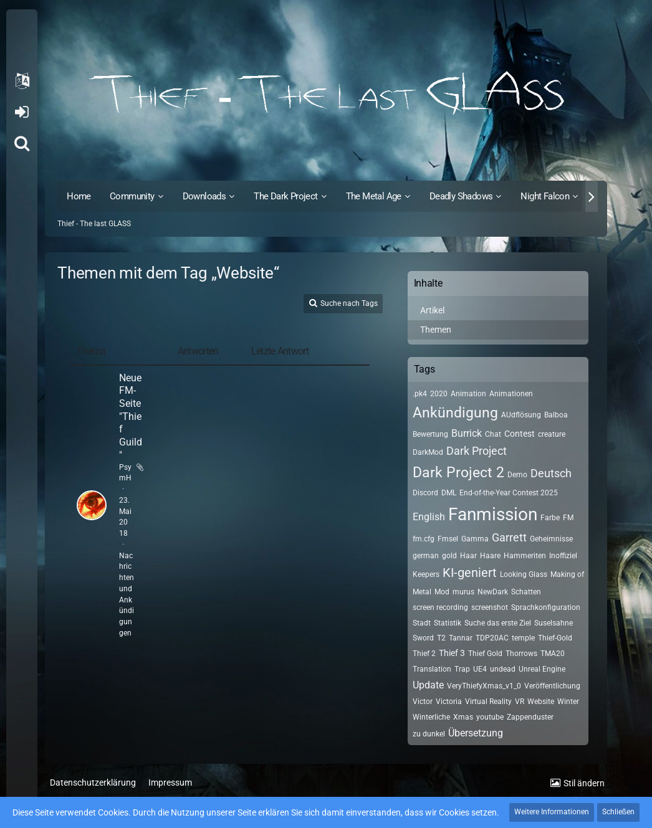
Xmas (463, 717)
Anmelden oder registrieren (21, 112)
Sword (423, 638)
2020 (439, 393)
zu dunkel (429, 734)
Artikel (432, 310)
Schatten (526, 592)
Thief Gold (485, 653)
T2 (441, 638)
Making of (567, 574)
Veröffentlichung (552, 686)
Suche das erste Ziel (497, 623)
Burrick (466, 433)
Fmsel (448, 539)
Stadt (422, 623)
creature (551, 434)
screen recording (440, 607)
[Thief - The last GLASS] (325, 93)
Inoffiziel (563, 555)
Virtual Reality (488, 701)
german (426, 555)
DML (448, 492)
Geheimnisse (551, 539)
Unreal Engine (542, 669)
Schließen (618, 811)
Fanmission (492, 514)
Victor (423, 701)
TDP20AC (492, 638)
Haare (490, 555)
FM (568, 517)
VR (519, 701)
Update (428, 685)
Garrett (509, 537)
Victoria (449, 701)
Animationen (511, 393)
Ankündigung (455, 412)
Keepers (426, 574)
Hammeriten (525, 555)
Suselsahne (553, 623)
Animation (468, 393)
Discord (425, 492)
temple (523, 638)
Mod (441, 592)
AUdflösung (521, 415)
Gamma (475, 539)
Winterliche (431, 717)
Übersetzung (475, 733)
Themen (435, 330)
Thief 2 (424, 653)
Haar (468, 555)
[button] (21, 81)
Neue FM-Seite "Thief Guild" (130, 416)
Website (540, 701)
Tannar (460, 638)
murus (463, 592)
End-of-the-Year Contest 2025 (508, 492)
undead (502, 669)
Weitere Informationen (551, 811)
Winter (568, 701)
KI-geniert (470, 572)
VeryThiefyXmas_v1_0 (484, 686)
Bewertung (430, 434)
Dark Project (476, 450)
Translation (432, 669)
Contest (519, 434)
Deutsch (551, 473)
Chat (493, 434)
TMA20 (552, 653)
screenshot (489, 607)
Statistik (447, 623)
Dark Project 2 (458, 472)
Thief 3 (452, 653)
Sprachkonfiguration (545, 607)
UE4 (480, 669)
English (429, 517)
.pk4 (420, 393)
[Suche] (21, 143)
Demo (517, 474)
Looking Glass (523, 574)
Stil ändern (584, 783)
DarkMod (428, 452)
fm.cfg (423, 539)
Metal (422, 592)
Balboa (556, 415)
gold (449, 555)
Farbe (550, 517)
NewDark (492, 592)
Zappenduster (530, 717)
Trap (462, 669)
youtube (490, 717)
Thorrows (521, 653)
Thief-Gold (555, 638)
